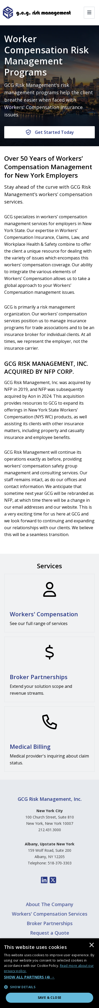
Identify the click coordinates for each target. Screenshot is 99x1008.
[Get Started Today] (49, 132)
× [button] (92, 945)
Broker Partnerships (50, 923)
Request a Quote (49, 933)
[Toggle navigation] (89, 13)
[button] (49, 977)
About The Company (49, 904)
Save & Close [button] (50, 997)
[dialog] (49, 973)
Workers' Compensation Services (49, 914)
